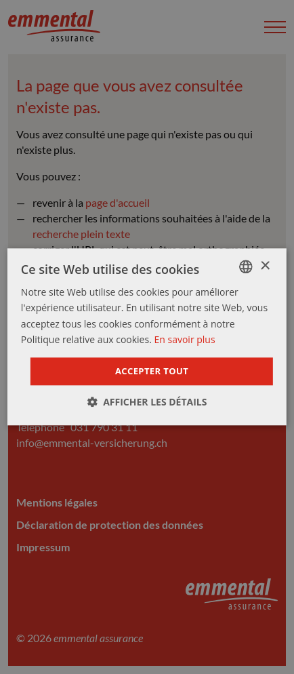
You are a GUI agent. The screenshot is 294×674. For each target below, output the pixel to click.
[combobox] (246, 266)
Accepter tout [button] (151, 371)
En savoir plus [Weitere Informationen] (184, 339)
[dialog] (147, 336)
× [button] (264, 266)
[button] (147, 402)
